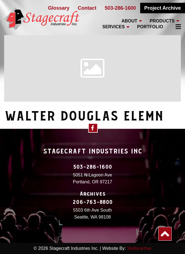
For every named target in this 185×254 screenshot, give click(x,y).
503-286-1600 (120, 8)
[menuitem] (175, 27)
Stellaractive (139, 248)
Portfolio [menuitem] (150, 26)
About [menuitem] (129, 21)
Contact (87, 8)
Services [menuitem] (113, 26)
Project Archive (162, 8)
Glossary (58, 8)
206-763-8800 (93, 202)
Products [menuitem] (162, 21)
